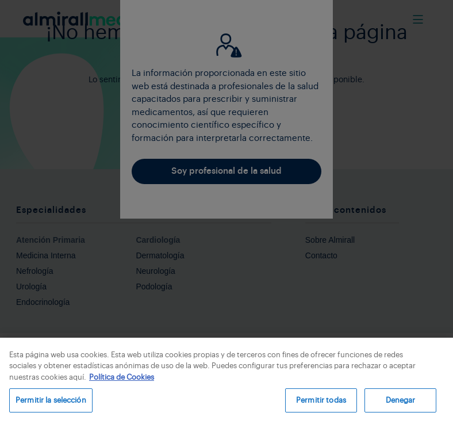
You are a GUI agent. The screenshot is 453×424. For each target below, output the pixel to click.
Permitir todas (321, 400)
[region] (226, 381)
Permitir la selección (51, 400)
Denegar (401, 400)
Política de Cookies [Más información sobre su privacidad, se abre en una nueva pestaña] (121, 377)
